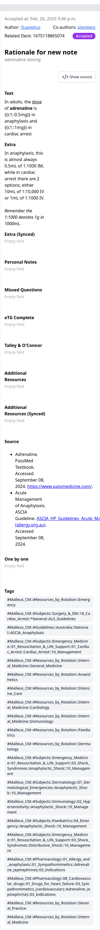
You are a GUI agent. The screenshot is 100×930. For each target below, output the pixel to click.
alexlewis (86, 27)
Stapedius (31, 27)
